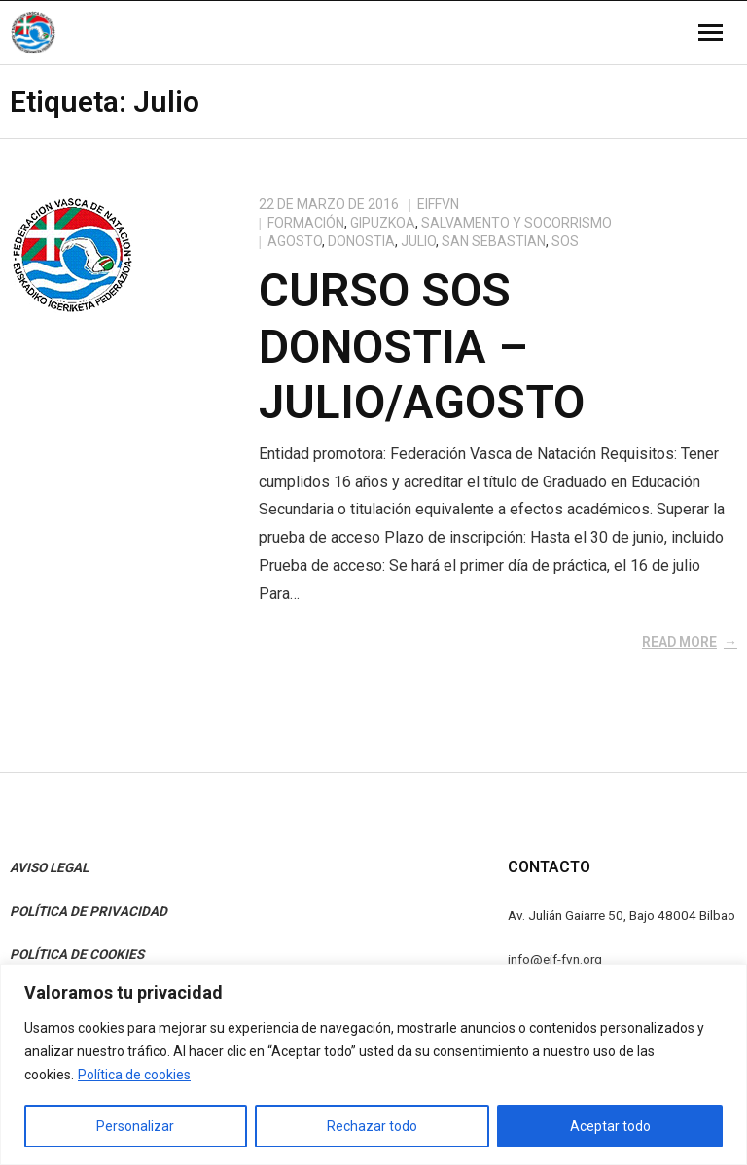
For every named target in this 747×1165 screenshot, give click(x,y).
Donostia (361, 241)
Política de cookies (134, 1074)
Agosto (294, 241)
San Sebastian (494, 241)
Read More (679, 642)
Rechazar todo (372, 1126)
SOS (565, 241)
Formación (305, 222)
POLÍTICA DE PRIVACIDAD (88, 911)
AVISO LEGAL (49, 867)
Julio (418, 241)
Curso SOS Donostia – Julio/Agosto (422, 346)
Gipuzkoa (382, 222)
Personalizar (135, 1126)
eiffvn (438, 204)
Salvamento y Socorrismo (516, 222)
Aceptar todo (610, 1126)
